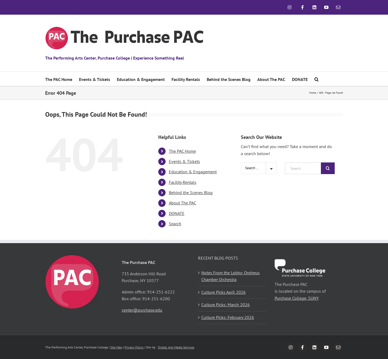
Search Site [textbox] (253, 168)
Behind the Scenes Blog (191, 192)
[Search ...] (303, 168)
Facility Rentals (182, 182)
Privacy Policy (134, 347)
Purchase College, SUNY (296, 298)
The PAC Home (182, 151)
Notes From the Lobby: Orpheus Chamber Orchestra (230, 276)
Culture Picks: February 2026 (227, 317)
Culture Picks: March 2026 (225, 304)
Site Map (116, 347)
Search (175, 223)
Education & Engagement (193, 171)
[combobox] (259, 168)
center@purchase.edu (142, 310)
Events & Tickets (184, 161)
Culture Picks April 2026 (223, 292)
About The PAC (182, 202)
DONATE (177, 213)
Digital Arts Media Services (176, 347)
